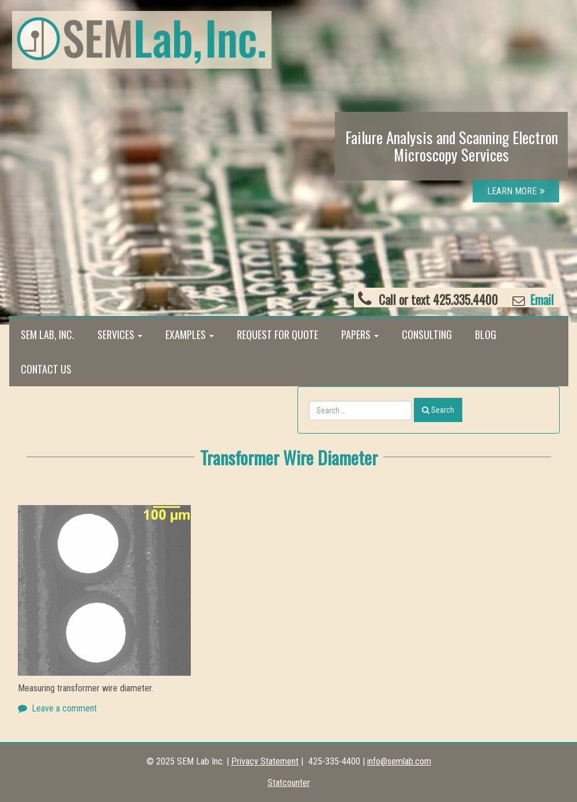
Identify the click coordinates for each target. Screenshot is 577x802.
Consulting (427, 334)
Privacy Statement (265, 761)
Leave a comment (64, 708)
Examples (189, 334)
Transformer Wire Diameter (289, 457)
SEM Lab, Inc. (47, 334)
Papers (360, 334)
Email (540, 299)
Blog (485, 334)
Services (119, 334)
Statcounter (288, 782)
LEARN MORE (516, 191)
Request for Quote (277, 334)
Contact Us (46, 369)
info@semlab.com (399, 761)
